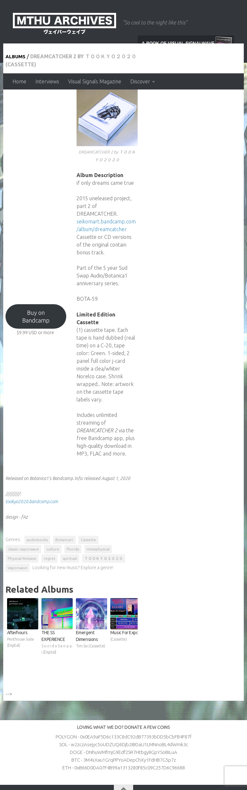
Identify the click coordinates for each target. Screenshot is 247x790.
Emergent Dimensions (149, 621)
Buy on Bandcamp (62, 350)
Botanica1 (65, 520)
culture (149, 520)
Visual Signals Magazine (94, 81)
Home (19, 81)
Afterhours (35, 621)
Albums (17, 102)
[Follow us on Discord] (206, 764)
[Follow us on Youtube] (183, 764)
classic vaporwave (120, 520)
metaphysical (194, 520)
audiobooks (38, 520)
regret (50, 530)
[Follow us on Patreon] (229, 764)
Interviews (47, 81)
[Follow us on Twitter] (194, 764)
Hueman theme (94, 777)
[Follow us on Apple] (218, 764)
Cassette (89, 520)
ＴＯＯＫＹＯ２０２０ (104, 530)
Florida (169, 520)
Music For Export (205, 621)
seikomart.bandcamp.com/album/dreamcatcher (183, 295)
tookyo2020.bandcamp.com (32, 482)
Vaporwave (141, 530)
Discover (140, 81)
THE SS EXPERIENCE (92, 621)
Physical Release (23, 530)
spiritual (71, 530)
